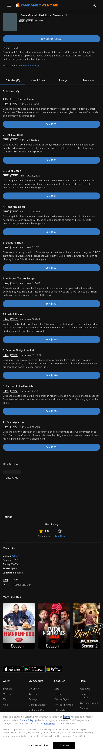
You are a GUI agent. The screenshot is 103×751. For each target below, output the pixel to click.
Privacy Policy (26, 720)
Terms (67, 716)
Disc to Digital (61, 699)
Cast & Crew (38, 80)
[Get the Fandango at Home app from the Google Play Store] (33, 669)
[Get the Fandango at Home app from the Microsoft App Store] (53, 669)
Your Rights (49, 723)
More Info (88, 80)
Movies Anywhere (64, 704)
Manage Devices (37, 704)
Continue (64, 745)
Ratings (63, 80)
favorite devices (29, 65)
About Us (85, 688)
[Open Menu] (9, 5)
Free (5, 704)
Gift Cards (59, 710)
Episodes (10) (12, 80)
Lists (56, 688)
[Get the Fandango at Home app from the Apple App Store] (12, 669)
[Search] (94, 5)
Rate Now (60, 536)
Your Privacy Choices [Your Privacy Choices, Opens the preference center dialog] (38, 745)
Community (44, 536)
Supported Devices (85, 696)
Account (33, 694)
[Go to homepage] (36, 5)
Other (15, 555)
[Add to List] (98, 21)
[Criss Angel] (12, 488)
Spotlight (7, 688)
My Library (34, 688)
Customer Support (89, 703)
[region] (51, 731)
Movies (7, 694)
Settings (33, 699)
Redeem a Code (37, 710)
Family (57, 694)
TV (4, 699)
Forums (84, 708)
